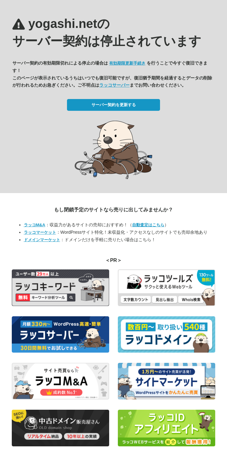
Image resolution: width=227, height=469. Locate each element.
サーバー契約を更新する (113, 104)
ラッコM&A (34, 225)
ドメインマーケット (42, 239)
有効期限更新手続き (127, 63)
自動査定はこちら (148, 225)
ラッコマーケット (40, 232)
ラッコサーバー (114, 85)
